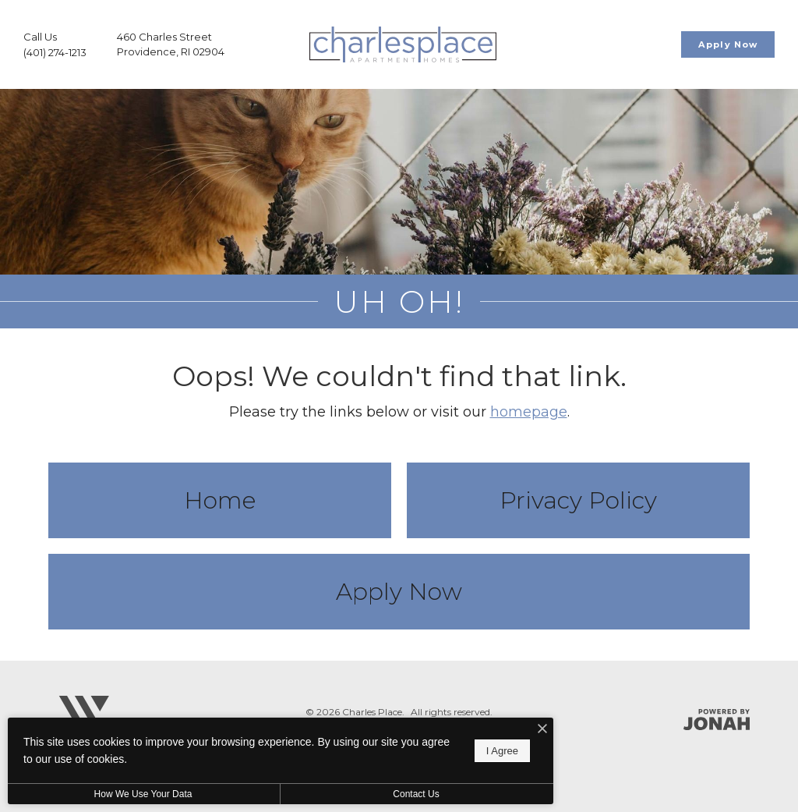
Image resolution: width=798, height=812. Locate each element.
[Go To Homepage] (402, 44)
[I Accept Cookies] (542, 730)
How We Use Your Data (143, 794)
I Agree (502, 751)
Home (220, 500)
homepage (528, 411)
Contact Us (416, 794)
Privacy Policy (578, 500)
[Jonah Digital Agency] (716, 719)
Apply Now (399, 591)
